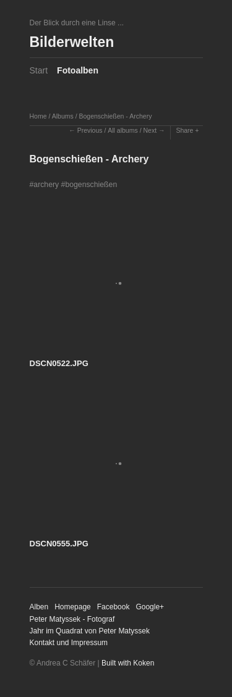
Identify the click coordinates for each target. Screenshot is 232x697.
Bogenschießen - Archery (115, 116)
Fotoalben (77, 70)
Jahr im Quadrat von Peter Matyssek (90, 631)
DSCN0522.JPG (59, 363)
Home (38, 116)
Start (39, 70)
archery (46, 184)
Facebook (113, 607)
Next (150, 130)
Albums (63, 116)
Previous (90, 130)
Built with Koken (127, 663)
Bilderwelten (72, 42)
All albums (122, 130)
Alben (39, 607)
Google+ (149, 607)
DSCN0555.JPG (59, 543)
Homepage (72, 607)
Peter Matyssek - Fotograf (72, 619)
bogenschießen (91, 184)
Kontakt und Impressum (69, 642)
